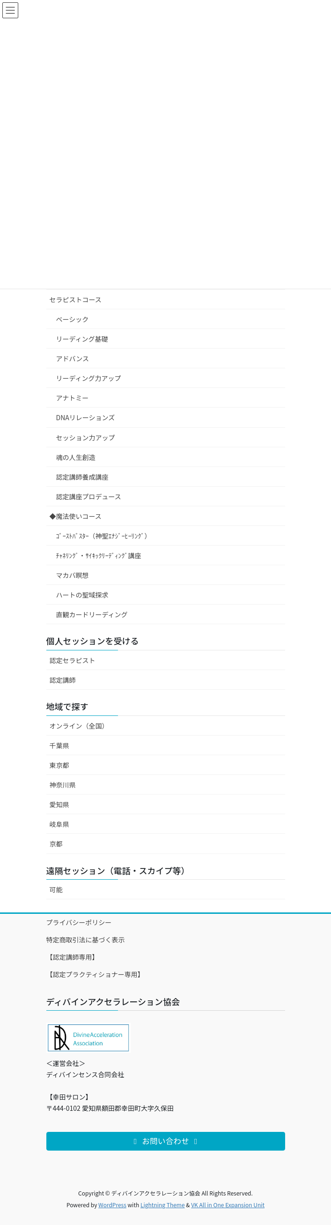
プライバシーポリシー (79, 922)
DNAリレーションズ (85, 417)
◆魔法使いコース (76, 516)
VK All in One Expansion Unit (228, 1205)
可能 (56, 889)
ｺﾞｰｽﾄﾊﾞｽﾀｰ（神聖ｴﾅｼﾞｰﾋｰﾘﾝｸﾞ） (103, 535)
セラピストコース (76, 299)
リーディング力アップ (88, 378)
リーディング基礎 (82, 338)
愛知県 (59, 804)
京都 (56, 843)
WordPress (112, 1205)
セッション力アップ (85, 437)
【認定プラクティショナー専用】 (95, 974)
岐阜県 (59, 824)
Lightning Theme (162, 1205)
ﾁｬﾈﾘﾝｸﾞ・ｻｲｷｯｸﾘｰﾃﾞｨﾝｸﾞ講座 (98, 555)
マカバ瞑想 (72, 575)
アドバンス (72, 358)
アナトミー (72, 397)
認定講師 (63, 680)
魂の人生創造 (76, 457)
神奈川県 (63, 784)
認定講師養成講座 (82, 476)
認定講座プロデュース (88, 496)
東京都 (59, 765)
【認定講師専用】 (72, 957)
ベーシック (72, 319)
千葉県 (59, 745)
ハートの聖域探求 (82, 594)
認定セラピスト (73, 660)
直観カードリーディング (92, 614)
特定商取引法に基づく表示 (85, 939)
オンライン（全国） (79, 725)
